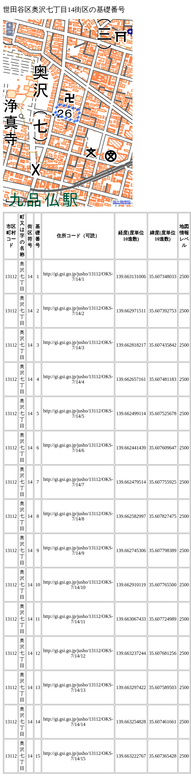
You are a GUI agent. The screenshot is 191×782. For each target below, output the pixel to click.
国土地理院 (122, 202)
